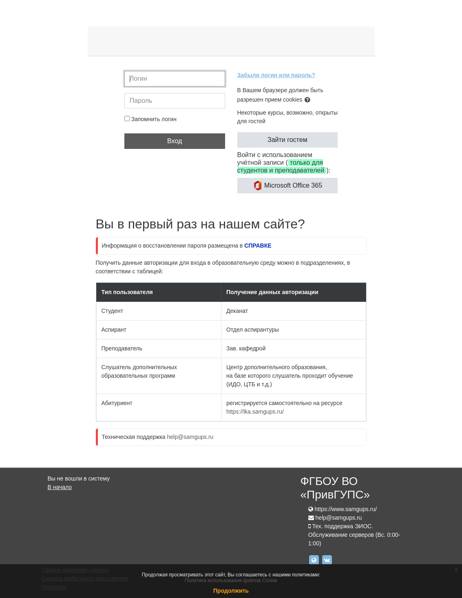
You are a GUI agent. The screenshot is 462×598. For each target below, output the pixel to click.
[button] (309, 100)
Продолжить (231, 590)
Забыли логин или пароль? (276, 75)
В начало (60, 487)
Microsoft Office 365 (287, 185)
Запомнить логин (154, 119)
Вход (174, 140)
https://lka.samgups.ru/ (255, 411)
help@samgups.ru (190, 437)
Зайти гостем (287, 139)
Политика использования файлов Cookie (231, 580)
